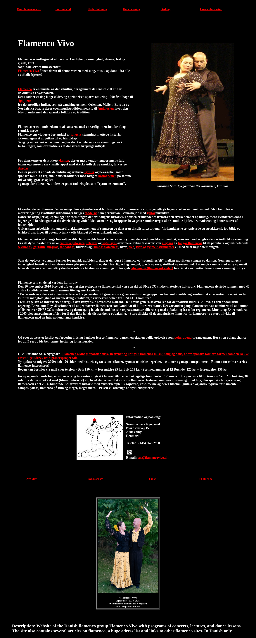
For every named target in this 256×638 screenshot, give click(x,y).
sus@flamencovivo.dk (153, 457)
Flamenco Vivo (28, 71)
